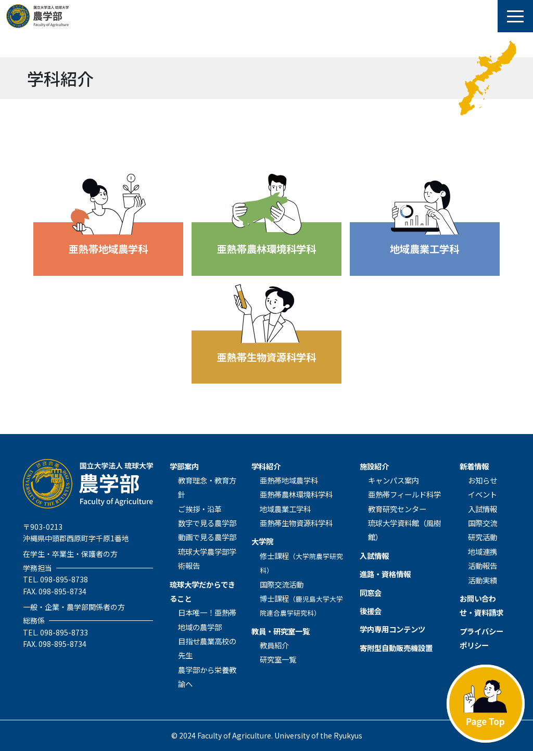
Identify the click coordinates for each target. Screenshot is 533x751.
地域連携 (482, 551)
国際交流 (482, 522)
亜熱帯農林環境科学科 (296, 494)
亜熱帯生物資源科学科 (296, 522)
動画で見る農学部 (207, 536)
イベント (482, 494)
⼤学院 (262, 541)
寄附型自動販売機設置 (396, 647)
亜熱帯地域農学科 (289, 480)
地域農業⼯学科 (285, 508)
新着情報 (474, 466)
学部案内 (184, 466)
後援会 (371, 610)
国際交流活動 (281, 584)
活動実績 (482, 580)
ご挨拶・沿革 (200, 508)
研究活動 (482, 536)
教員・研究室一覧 (280, 631)
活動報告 (482, 565)
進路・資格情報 (385, 573)
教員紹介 (274, 645)
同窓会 (371, 592)
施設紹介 (374, 466)
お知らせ (482, 480)
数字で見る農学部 (207, 522)
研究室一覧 (278, 659)
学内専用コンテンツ (392, 628)
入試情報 (374, 555)
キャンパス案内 (393, 480)
